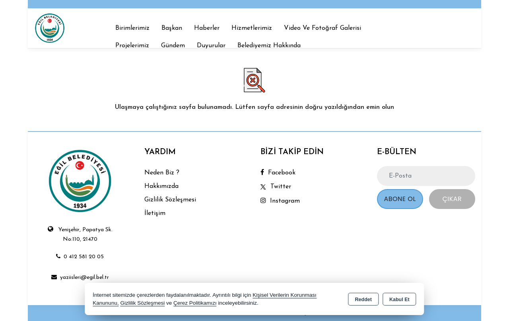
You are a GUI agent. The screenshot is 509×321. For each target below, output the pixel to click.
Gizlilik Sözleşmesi (170, 200)
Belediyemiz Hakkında (269, 46)
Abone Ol (400, 198)
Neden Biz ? (161, 173)
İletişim (154, 213)
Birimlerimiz (132, 28)
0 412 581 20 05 (80, 257)
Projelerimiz (132, 46)
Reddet (363, 299)
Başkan (171, 28)
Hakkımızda (161, 186)
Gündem (173, 46)
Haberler (207, 28)
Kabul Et (399, 299)
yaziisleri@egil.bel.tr (80, 277)
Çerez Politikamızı (195, 303)
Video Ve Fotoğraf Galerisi (322, 28)
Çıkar (452, 198)
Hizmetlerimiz (251, 28)
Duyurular (211, 46)
